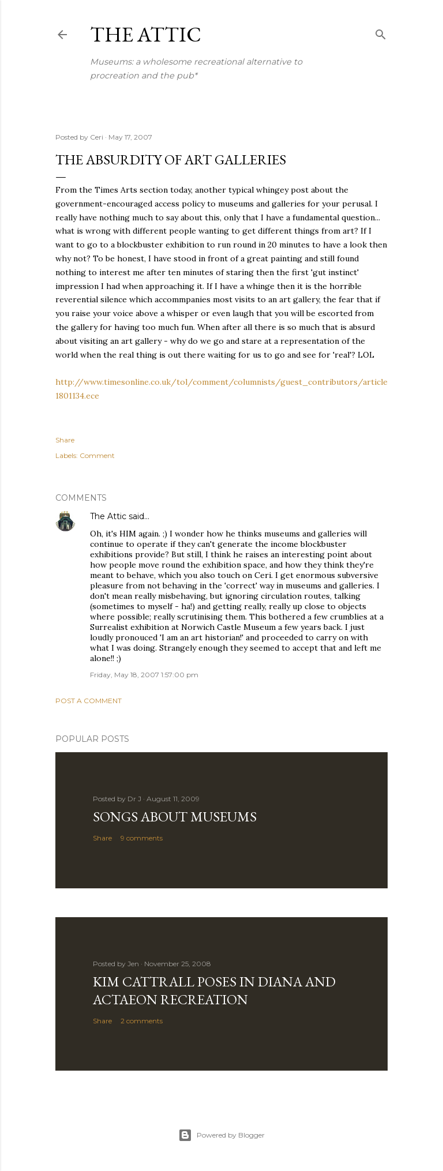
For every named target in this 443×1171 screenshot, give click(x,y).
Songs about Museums (175, 816)
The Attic (145, 34)
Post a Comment (88, 700)
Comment (97, 455)
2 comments (142, 1020)
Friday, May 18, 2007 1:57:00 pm (144, 674)
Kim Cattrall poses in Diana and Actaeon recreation (214, 990)
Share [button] (64, 440)
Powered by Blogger (221, 1135)
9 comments (142, 838)
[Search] (381, 32)
